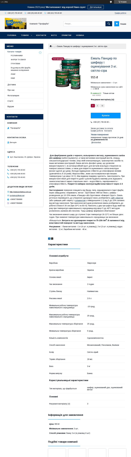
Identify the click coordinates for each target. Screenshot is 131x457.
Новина (80, 35)
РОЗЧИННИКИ (17, 56)
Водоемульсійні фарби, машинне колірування (21, 69)
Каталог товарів (14, 52)
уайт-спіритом (117, 198)
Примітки (66, 35)
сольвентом (80, 200)
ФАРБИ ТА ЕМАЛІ (18, 60)
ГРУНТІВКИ (15, 64)
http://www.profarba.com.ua (20, 192)
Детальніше (96, 7)
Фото (54, 35)
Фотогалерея (13, 95)
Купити (105, 115)
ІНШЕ (13, 78)
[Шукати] (108, 23)
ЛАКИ (13, 74)
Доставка (11, 85)
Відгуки (10, 106)
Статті (10, 101)
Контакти (41, 35)
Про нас (11, 90)
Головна (11, 35)
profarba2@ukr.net (17, 196)
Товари (25, 35)
